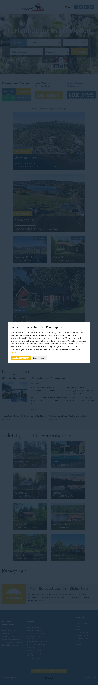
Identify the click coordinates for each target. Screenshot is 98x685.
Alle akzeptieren (20, 358)
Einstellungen (39, 358)
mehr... (14, 352)
